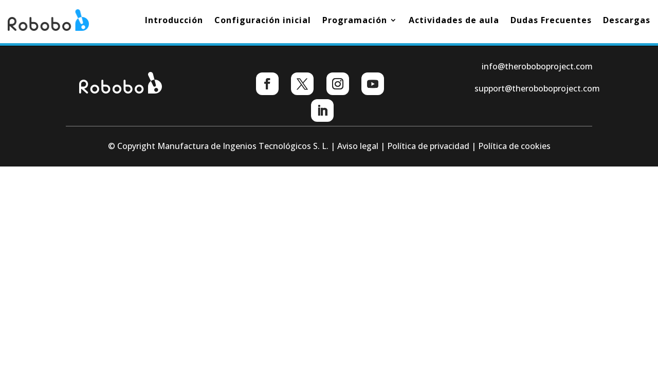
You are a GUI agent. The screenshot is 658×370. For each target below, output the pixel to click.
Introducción (174, 20)
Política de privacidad (428, 146)
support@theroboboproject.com (537, 88)
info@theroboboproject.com (537, 66)
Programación (354, 20)
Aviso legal (357, 146)
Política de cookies (514, 146)
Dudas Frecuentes (551, 20)
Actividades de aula (454, 20)
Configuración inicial (262, 20)
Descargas (626, 20)
